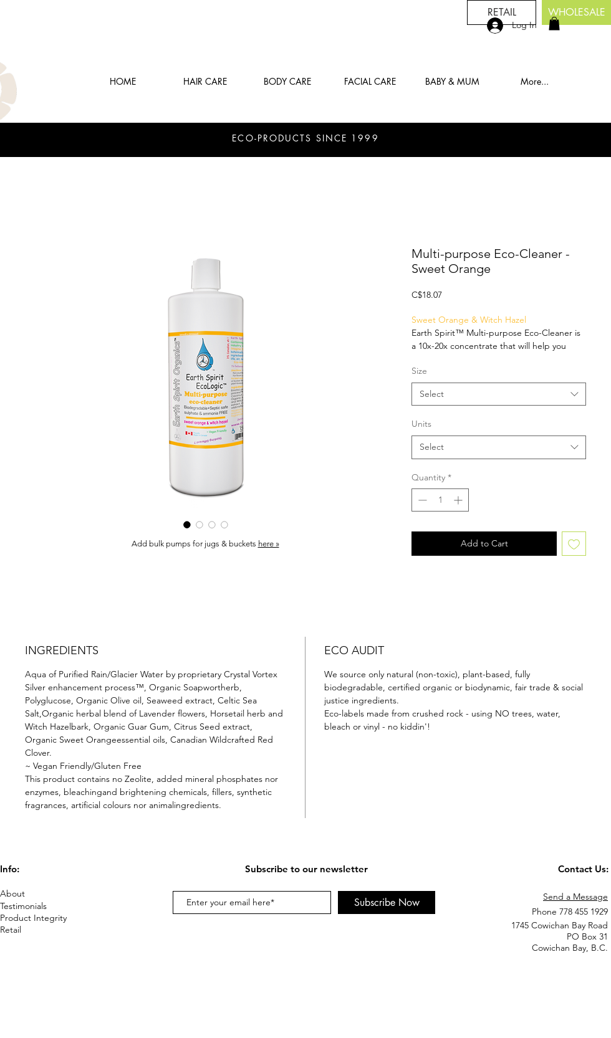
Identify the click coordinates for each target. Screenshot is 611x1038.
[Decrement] (421, 500)
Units (421, 423)
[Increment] (459, 500)
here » (268, 543)
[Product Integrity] (44, 918)
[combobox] (498, 394)
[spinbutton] (440, 500)
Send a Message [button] (575, 896)
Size (419, 370)
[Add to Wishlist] (574, 543)
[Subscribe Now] (386, 902)
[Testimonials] (44, 906)
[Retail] (20, 930)
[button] (554, 24)
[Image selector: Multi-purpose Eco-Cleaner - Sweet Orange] (187, 524)
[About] (44, 894)
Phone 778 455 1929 (570, 911)
